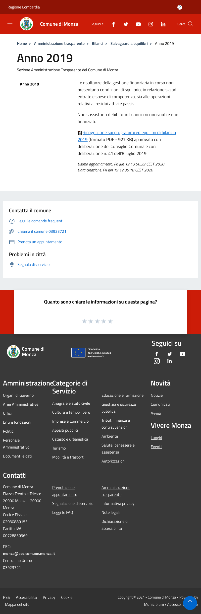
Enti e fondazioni (17, 422)
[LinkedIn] (161, 23)
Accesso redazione (182, 604)
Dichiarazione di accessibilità (114, 524)
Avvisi (156, 413)
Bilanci (97, 43)
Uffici (7, 413)
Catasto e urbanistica (70, 439)
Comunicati (160, 404)
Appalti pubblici (65, 430)
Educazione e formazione (122, 395)
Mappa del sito (17, 604)
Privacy (49, 597)
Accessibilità (26, 597)
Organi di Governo (18, 395)
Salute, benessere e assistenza (118, 448)
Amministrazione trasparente (59, 43)
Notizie (157, 395)
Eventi (156, 447)
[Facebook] (111, 23)
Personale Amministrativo (16, 443)
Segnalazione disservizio (72, 503)
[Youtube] (136, 23)
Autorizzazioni (113, 461)
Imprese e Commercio (70, 421)
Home (22, 43)
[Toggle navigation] (10, 23)
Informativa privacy (117, 503)
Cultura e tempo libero (71, 412)
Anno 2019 (29, 84)
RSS (6, 597)
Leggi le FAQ (62, 512)
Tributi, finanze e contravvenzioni (115, 423)
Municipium (154, 604)
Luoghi (156, 438)
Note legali (110, 512)
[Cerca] (191, 24)
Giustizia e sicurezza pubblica (118, 407)
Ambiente (109, 436)
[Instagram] (149, 23)
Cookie (66, 597)
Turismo (59, 448)
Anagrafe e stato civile (71, 403)
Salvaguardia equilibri (129, 43)
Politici (8, 431)
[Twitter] (124, 23)
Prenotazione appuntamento (64, 490)
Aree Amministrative (20, 404)
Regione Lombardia (23, 7)
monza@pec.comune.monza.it (29, 553)
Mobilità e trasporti (68, 457)
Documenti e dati (17, 456)
